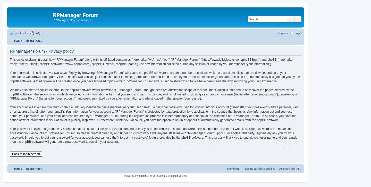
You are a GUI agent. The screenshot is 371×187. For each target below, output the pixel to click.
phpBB (142, 175)
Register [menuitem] (282, 33)
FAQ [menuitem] (37, 33)
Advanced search (297, 19)
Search (290, 19)
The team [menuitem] (233, 168)
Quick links (21, 33)
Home (18, 40)
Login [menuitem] (297, 33)
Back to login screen (26, 154)
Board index (34, 40)
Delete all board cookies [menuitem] (260, 168)
